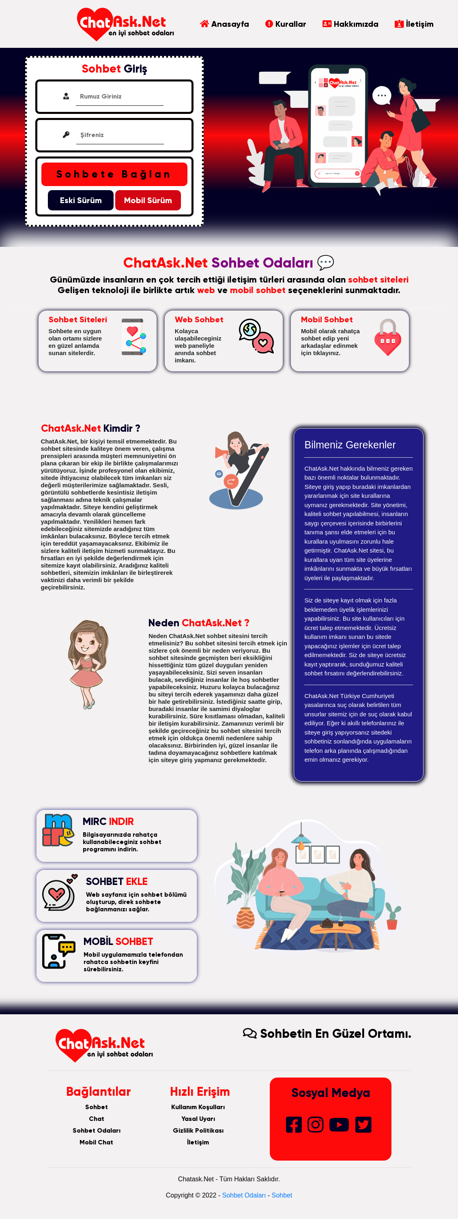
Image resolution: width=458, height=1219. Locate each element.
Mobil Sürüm (148, 200)
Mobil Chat (96, 1142)
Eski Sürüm (81, 200)
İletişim (414, 24)
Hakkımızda (350, 24)
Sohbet (96, 1107)
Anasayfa (224, 24)
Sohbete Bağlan (114, 174)
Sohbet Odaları (96, 1130)
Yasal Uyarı (198, 1119)
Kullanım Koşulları (198, 1107)
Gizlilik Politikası (198, 1130)
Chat (96, 1119)
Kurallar (285, 24)
